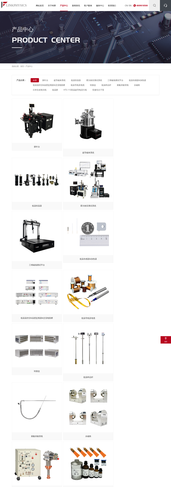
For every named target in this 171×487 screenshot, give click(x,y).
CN (126, 5)
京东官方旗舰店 (106, 472)
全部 (35, 80)
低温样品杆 (106, 85)
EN (130, 5)
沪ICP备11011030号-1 (71, 482)
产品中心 (62, 5)
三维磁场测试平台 (116, 80)
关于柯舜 (50, 5)
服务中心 (98, 5)
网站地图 (138, 482)
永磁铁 (137, 85)
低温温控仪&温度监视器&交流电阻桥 (49, 85)
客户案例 (86, 5)
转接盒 (93, 85)
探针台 (45, 80)
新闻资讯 (74, 5)
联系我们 (110, 5)
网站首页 (38, 5)
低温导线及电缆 (78, 85)
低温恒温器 (76, 80)
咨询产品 (11, 458)
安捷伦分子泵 (98, 90)
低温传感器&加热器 (137, 80)
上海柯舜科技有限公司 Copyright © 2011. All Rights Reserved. (38, 482)
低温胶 (55, 90)
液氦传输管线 (123, 85)
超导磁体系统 (60, 80)
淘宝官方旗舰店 (106, 468)
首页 (22, 67)
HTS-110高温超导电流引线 (75, 90)
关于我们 (11, 452)
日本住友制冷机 (40, 90)
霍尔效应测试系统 (94, 80)
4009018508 (142, 5)
